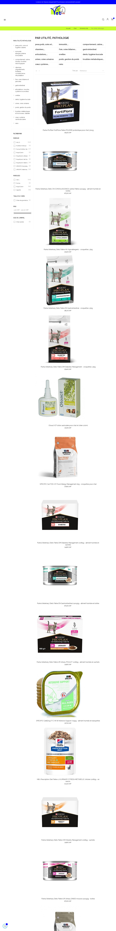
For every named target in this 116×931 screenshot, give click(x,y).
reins (16, 123)
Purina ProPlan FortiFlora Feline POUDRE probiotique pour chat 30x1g (46, 104)
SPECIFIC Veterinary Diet (22, 169)
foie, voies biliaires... (67, 49)
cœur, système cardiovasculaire (20, 118)
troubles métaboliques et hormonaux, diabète (22, 112)
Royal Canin (22, 152)
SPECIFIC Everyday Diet (22, 166)
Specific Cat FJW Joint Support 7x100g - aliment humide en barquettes (93, 429)
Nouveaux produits (17, 893)
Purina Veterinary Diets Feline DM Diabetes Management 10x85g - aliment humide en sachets (69, 198)
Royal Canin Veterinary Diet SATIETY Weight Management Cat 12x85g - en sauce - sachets (70, 709)
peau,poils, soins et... (44, 44)
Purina (22, 183)
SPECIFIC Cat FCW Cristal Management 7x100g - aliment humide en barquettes (70, 476)
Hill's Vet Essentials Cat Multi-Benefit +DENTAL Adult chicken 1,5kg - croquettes (70, 429)
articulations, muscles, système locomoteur (22, 90)
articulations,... (41, 54)
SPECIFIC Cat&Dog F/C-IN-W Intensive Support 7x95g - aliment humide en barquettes (70, 244)
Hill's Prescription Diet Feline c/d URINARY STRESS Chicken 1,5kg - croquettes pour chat (46, 755)
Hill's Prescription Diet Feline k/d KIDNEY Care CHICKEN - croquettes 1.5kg (93, 339)
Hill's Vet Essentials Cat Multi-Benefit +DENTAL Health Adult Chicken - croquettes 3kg (94, 477)
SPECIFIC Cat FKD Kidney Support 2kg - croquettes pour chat (69, 615)
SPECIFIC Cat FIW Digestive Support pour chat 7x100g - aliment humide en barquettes (46, 429)
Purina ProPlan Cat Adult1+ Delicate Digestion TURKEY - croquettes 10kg (46, 568)
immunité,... (63, 44)
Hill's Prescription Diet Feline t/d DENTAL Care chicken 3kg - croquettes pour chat (70, 801)
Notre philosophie (65, 893)
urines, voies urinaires (22, 103)
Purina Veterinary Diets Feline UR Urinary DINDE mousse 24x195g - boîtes (69, 290)
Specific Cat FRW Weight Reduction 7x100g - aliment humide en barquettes (46, 522)
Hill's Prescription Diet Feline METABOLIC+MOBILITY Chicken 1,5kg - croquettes (93, 708)
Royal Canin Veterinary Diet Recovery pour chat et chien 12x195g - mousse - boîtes (46, 615)
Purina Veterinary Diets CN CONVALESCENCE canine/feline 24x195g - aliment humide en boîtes (69, 105)
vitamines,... (40, 49)
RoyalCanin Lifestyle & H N (22, 156)
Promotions (15, 900)
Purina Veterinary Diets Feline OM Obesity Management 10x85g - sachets (46, 290)
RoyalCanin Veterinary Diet (22, 163)
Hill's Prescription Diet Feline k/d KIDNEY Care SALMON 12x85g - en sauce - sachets (93, 754)
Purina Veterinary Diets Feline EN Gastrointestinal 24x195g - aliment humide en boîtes (94, 197)
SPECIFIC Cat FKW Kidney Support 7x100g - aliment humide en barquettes (46, 476)
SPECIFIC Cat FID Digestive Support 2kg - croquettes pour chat (70, 336)
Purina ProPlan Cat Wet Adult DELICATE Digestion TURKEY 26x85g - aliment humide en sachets (46, 662)
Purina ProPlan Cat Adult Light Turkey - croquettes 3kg (94, 521)
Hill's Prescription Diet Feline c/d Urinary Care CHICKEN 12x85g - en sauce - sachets (70, 661)
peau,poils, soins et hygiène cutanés (21, 46)
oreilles (17, 95)
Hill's (22, 180)
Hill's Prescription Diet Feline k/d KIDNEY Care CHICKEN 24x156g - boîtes (70, 383)
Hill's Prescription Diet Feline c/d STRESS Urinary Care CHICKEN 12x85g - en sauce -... (70, 569)
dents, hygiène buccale (22, 99)
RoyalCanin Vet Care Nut (22, 159)
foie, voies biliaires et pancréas (22, 80)
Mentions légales (64, 904)
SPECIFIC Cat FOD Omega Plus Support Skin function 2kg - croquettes (94, 290)
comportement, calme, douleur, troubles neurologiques (22, 61)
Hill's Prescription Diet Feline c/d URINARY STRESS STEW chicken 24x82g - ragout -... (46, 336)
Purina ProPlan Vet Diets (22, 149)
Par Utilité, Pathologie (22, 41)
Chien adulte (22, 222)
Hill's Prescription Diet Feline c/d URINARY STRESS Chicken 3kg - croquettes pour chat (93, 802)
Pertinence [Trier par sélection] (92, 70)
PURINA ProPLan (22, 146)
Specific (22, 190)
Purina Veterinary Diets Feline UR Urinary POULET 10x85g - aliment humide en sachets (46, 244)
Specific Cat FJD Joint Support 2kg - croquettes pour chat (46, 382)
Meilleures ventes (17, 896)
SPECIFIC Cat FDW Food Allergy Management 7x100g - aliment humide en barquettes (93, 384)
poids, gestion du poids (23, 107)
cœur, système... (42, 64)
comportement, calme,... (93, 44)
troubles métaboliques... (93, 59)
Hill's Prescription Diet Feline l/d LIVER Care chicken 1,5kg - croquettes (69, 754)
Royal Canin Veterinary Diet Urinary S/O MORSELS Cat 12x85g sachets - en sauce (46, 801)
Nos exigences (64, 896)
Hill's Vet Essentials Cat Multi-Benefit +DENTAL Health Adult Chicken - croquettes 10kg (94, 616)
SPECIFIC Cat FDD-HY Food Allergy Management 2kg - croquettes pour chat (46, 197)
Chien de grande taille (22, 200)
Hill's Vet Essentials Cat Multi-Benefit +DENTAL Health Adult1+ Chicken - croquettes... (94, 568)
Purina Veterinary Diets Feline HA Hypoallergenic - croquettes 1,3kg (93, 104)
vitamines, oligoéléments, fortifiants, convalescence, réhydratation (20, 71)
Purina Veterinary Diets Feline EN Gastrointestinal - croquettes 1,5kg (46, 151)
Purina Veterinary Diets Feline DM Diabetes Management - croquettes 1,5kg (69, 151)
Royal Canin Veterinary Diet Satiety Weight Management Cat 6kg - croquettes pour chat (93, 662)
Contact (61, 907)
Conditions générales (66, 900)
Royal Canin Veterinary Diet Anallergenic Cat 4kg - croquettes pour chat (46, 708)
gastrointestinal (20, 85)
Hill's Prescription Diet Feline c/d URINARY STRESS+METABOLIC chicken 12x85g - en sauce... (93, 245)
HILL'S (22, 142)
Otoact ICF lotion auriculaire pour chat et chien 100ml (93, 150)
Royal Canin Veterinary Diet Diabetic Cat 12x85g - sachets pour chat (70, 522)
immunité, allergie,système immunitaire (20, 53)
